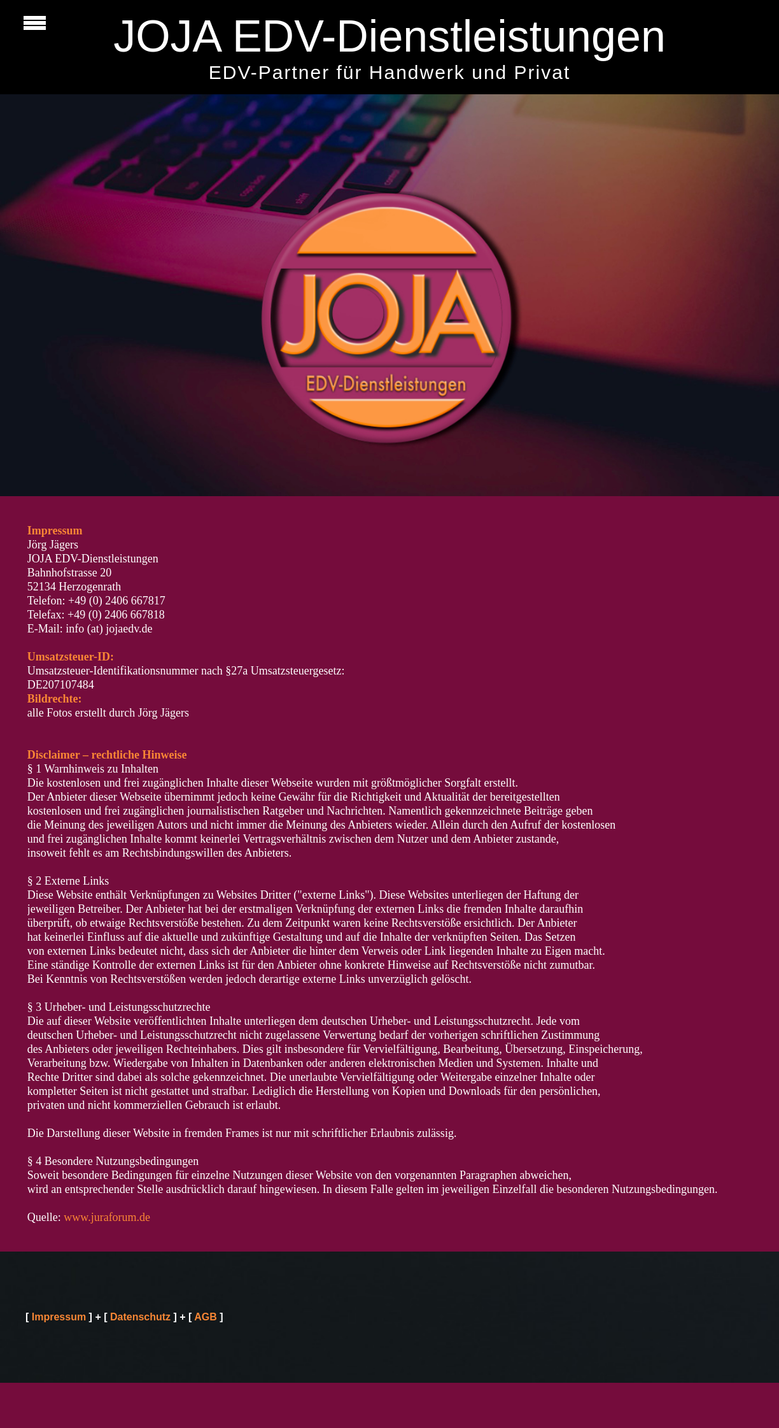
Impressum (59, 1316)
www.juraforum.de (107, 1217)
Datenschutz (140, 1316)
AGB (205, 1316)
